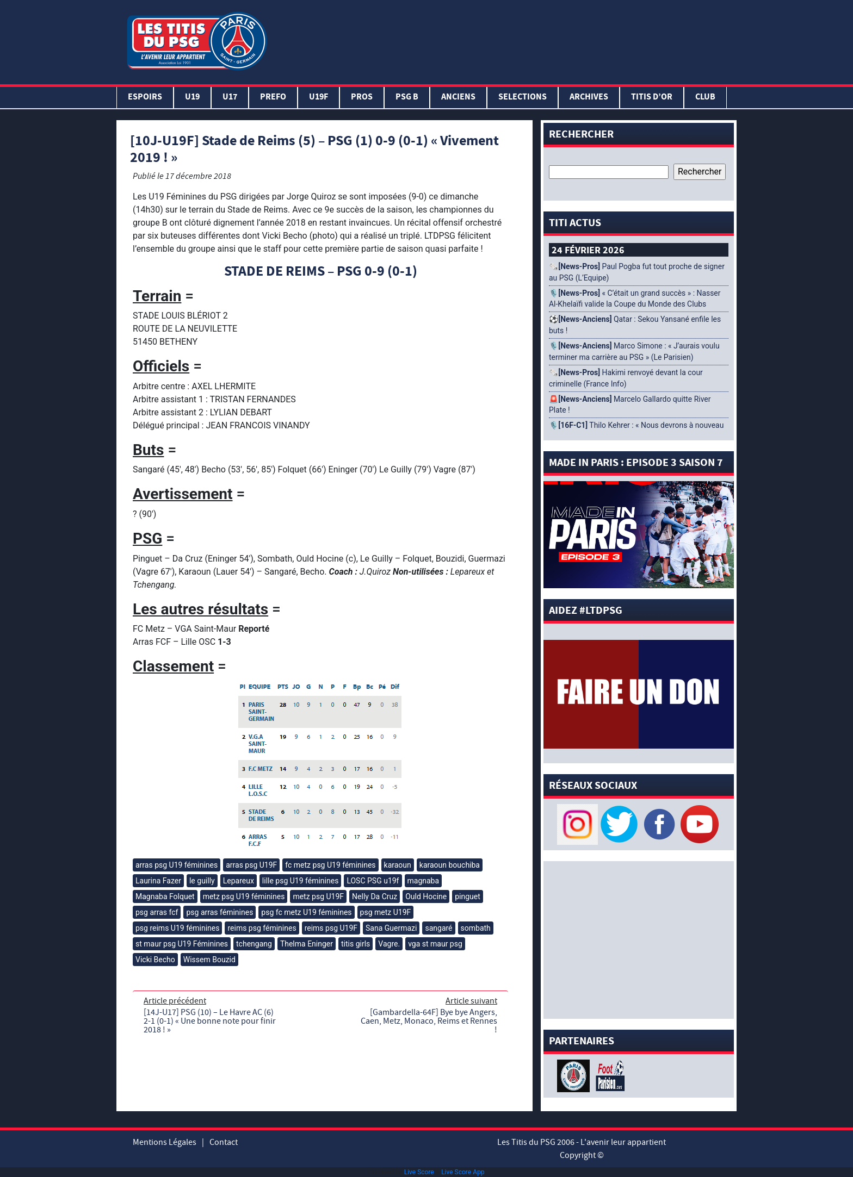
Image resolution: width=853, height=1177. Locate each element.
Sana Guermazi (391, 928)
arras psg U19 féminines (176, 865)
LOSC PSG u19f (373, 880)
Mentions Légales (164, 1142)
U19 (192, 97)
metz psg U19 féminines (244, 896)
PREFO (273, 97)
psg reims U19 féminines (177, 928)
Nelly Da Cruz (374, 896)
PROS (362, 97)
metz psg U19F (318, 896)
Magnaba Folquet (165, 896)
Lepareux (238, 880)
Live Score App (462, 1172)
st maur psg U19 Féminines (181, 943)
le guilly (202, 880)
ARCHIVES (589, 97)
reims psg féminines (261, 928)
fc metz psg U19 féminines (330, 865)
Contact (223, 1142)
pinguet (467, 896)
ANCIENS (458, 97)
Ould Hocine (426, 896)
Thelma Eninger (306, 943)
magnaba (423, 880)
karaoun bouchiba (449, 865)
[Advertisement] (504, 39)
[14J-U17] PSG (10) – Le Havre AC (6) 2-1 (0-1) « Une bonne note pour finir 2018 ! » (210, 1021)
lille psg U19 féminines (300, 880)
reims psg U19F (331, 928)
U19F (318, 97)
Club (705, 97)
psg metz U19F (385, 912)
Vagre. (389, 943)
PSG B (406, 97)
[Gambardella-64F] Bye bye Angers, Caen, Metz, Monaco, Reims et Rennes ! (429, 1021)
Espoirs (145, 97)
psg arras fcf (156, 912)
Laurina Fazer (158, 880)
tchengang (254, 943)
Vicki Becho (155, 959)
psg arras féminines (219, 912)
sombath (476, 928)
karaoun (397, 865)
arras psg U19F (251, 865)
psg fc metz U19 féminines (306, 912)
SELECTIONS (522, 97)
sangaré (438, 928)
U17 (229, 97)
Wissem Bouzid (209, 959)
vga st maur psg (435, 943)
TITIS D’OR (651, 97)
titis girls (355, 943)
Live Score (419, 1172)
